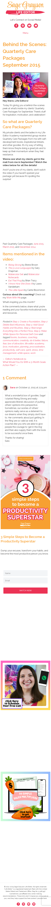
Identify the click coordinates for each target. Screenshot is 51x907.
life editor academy (34, 343)
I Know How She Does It (20, 283)
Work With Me (13, 297)
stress (35, 350)
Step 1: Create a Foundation (26, 321)
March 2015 (8, 247)
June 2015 (39, 244)
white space (23, 353)
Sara (12, 387)
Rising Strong (14, 265)
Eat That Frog (15, 280)
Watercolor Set (15, 274)
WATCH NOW (25, 590)
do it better (35, 340)
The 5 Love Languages (19, 268)
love (5, 346)
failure (44, 340)
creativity (24, 340)
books (13, 337)
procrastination (37, 346)
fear (4, 343)
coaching (32, 337)
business (22, 337)
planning (24, 346)
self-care (20, 350)
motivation (13, 346)
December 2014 (28, 247)
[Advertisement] (25, 629)
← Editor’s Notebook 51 (14, 359)
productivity (9, 350)
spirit (28, 350)
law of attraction (15, 343)
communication (10, 340)
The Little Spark (16, 290)
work (32, 353)
